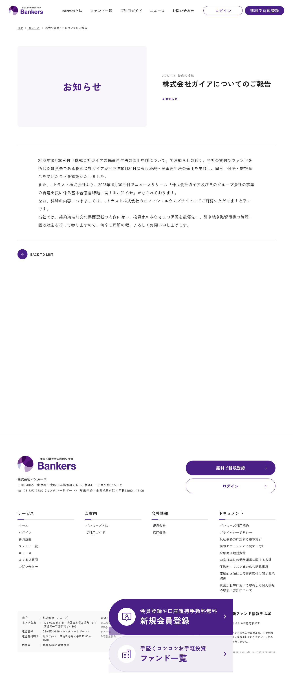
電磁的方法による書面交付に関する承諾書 (247, 579)
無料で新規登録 (264, 11)
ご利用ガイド (131, 11)
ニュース (157, 11)
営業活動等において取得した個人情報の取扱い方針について (247, 591)
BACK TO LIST (44, 255)
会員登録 (25, 542)
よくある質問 (28, 563)
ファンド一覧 (101, 11)
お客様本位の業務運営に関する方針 (245, 563)
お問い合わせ (183, 11)
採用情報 (159, 535)
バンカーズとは (97, 528)
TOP (20, 28)
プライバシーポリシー (236, 535)
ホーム (23, 528)
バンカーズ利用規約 (234, 528)
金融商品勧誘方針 (233, 556)
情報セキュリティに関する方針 (242, 549)
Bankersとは (72, 11)
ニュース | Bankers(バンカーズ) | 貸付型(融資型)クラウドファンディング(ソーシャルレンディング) (28, 11)
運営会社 (159, 528)
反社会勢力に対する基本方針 (241, 542)
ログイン (223, 11)
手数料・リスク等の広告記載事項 (244, 569)
